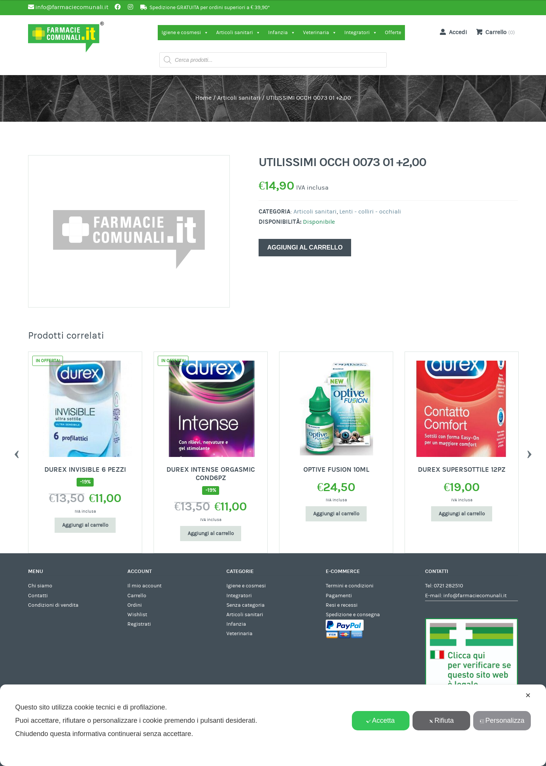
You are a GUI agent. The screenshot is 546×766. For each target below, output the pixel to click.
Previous (16, 452)
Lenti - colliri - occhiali (370, 211)
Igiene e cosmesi (185, 33)
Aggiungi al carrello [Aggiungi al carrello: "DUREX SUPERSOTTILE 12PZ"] (462, 514)
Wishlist (137, 615)
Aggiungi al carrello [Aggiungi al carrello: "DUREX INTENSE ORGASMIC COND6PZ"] (211, 534)
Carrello (136, 596)
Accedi (452, 32)
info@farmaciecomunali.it (475, 596)
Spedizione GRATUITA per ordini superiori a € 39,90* (209, 8)
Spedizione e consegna (353, 615)
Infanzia (281, 33)
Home (203, 97)
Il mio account (144, 586)
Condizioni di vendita (53, 605)
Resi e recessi (342, 605)
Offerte (393, 33)
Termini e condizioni (349, 586)
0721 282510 (448, 586)
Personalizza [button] (502, 720)
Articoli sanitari (238, 33)
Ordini (134, 605)
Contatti (38, 596)
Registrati (139, 624)
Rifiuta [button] (441, 720)
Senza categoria (245, 605)
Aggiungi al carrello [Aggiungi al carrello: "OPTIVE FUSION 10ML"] (336, 514)
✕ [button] (528, 695)
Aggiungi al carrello (305, 247)
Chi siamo (40, 586)
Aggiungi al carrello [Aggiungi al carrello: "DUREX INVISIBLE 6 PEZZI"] (85, 525)
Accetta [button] (380, 720)
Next (529, 452)
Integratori (360, 33)
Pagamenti (339, 596)
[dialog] (273, 725)
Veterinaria (320, 33)
